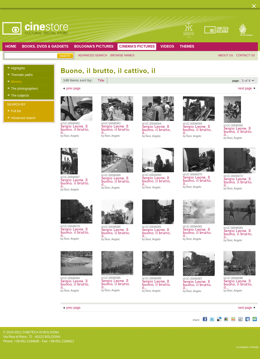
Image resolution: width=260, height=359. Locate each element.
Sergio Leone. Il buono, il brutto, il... (75, 129)
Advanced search (92, 55)
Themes (187, 46)
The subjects (20, 95)
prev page (73, 88)
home (10, 46)
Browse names (122, 55)
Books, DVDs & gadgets (45, 46)
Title (101, 80)
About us (225, 55)
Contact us (245, 55)
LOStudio (254, 347)
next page (245, 88)
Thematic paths (22, 75)
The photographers (24, 88)
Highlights (18, 68)
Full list (16, 111)
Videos (167, 46)
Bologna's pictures (93, 46)
